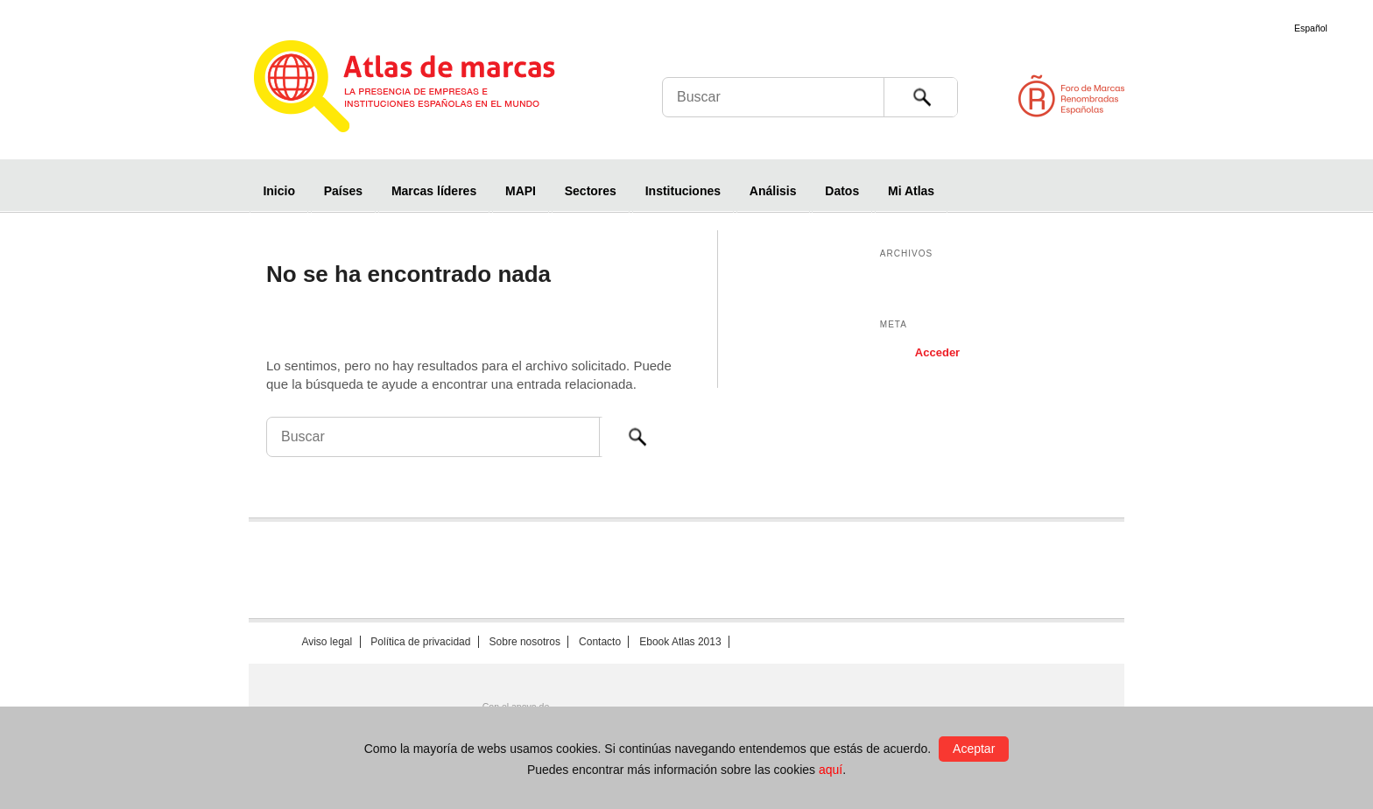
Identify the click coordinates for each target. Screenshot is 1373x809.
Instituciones (683, 191)
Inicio (279, 191)
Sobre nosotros (524, 642)
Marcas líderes (433, 191)
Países (343, 191)
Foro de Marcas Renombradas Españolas (1298, 95)
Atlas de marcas (426, 89)
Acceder (937, 352)
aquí (830, 770)
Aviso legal (326, 642)
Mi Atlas (911, 191)
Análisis (773, 191)
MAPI (520, 191)
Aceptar (974, 749)
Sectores (590, 191)
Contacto (600, 642)
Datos (842, 191)
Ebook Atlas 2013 (680, 642)
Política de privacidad (420, 642)
